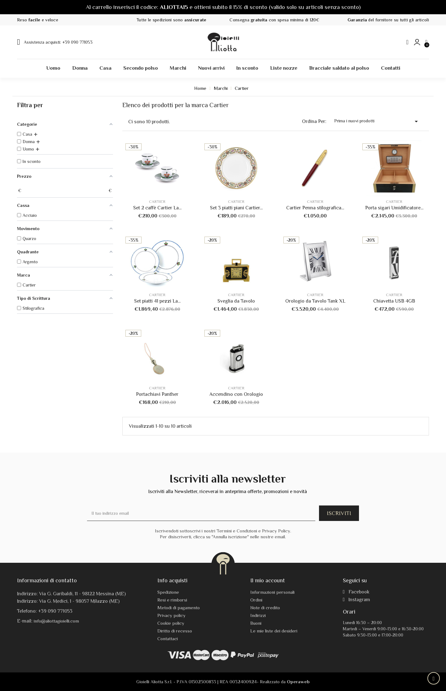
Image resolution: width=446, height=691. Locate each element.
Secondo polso (140, 68)
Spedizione (168, 592)
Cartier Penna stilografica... (315, 208)
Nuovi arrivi (211, 68)
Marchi (178, 68)
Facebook (356, 592)
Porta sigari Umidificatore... (394, 208)
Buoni (255, 623)
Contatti (390, 68)
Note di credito (265, 607)
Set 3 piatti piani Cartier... (236, 208)
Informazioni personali (272, 592)
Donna (80, 68)
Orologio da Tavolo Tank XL (315, 301)
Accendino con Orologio (236, 394)
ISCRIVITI (339, 513)
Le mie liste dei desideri (273, 630)
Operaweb (298, 681)
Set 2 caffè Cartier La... (157, 208)
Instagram (356, 599)
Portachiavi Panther (157, 394)
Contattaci (167, 638)
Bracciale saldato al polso (339, 68)
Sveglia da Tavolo (236, 301)
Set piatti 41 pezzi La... (157, 301)
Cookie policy (170, 623)
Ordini (256, 599)
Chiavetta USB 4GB (394, 301)
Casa (105, 68)
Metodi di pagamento (178, 607)
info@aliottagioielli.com (56, 620)
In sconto (247, 68)
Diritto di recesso (174, 630)
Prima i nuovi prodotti (377, 121)
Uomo (53, 68)
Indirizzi (258, 615)
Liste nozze (283, 68)
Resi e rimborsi (172, 599)
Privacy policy (171, 615)
